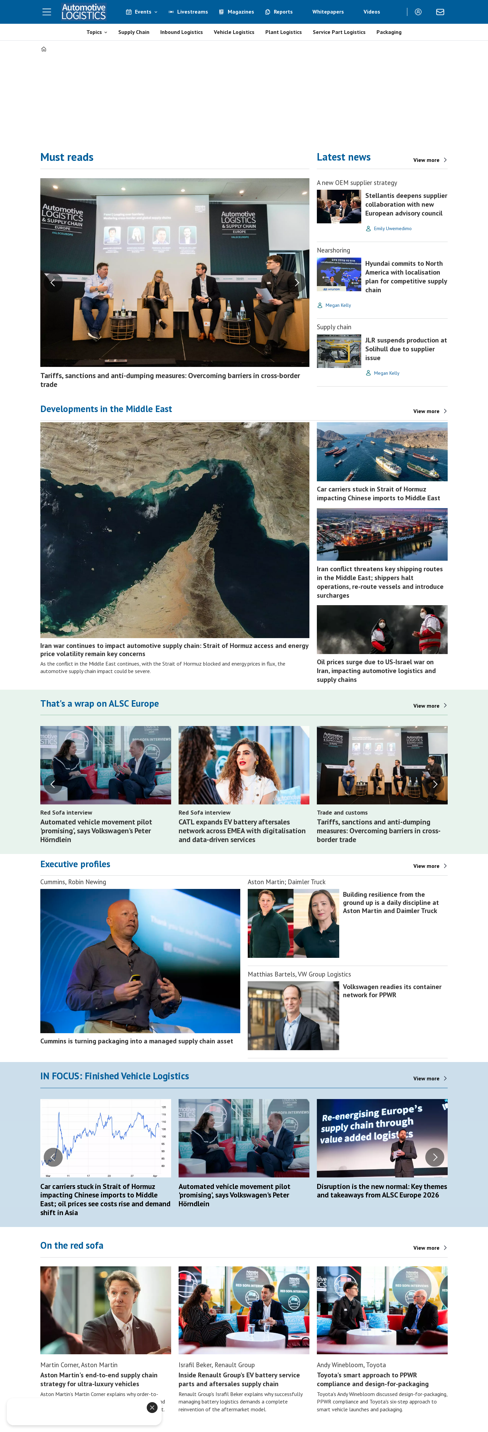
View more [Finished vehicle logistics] (426, 1078)
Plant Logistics (283, 32)
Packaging (389, 32)
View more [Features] (426, 865)
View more (426, 411)
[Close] (152, 1407)
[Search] (397, 12)
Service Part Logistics (339, 32)
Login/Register (420, 12)
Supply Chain (133, 32)
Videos (372, 11)
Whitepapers (328, 11)
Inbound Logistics (181, 32)
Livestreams (192, 11)
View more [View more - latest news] (426, 160)
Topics (94, 32)
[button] (53, 282)
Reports (283, 11)
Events (143, 11)
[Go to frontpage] (84, 12)
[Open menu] (46, 12)
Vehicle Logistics (234, 32)
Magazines (241, 11)
